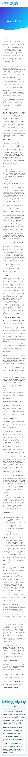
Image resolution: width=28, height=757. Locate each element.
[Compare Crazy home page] (14, 702)
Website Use (10, 706)
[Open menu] (24, 3)
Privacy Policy (17, 706)
